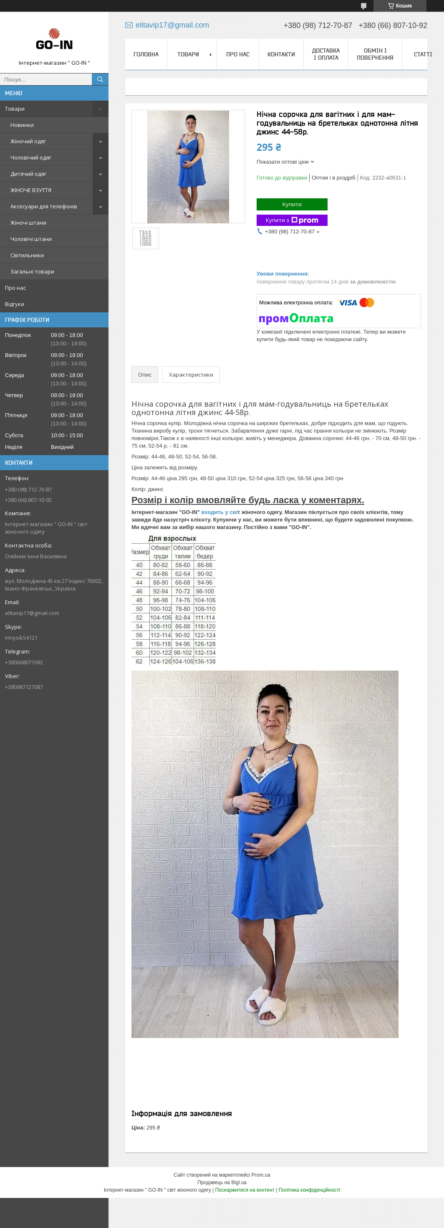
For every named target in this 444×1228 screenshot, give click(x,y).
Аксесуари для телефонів (43, 206)
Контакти (281, 54)
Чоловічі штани (31, 239)
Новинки (22, 125)
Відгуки (14, 304)
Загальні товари (32, 271)
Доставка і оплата (326, 54)
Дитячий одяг (28, 173)
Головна (146, 54)
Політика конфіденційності (310, 1190)
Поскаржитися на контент (244, 1190)
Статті (423, 54)
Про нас (15, 287)
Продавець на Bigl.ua (222, 1182)
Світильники (27, 255)
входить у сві (218, 512)
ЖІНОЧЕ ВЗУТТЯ (30, 190)
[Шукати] (100, 79)
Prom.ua (261, 1175)
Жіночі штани (28, 222)
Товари (15, 108)
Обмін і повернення (375, 54)
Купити (292, 204)
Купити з (292, 220)
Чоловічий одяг (30, 157)
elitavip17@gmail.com (32, 613)
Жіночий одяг (28, 141)
